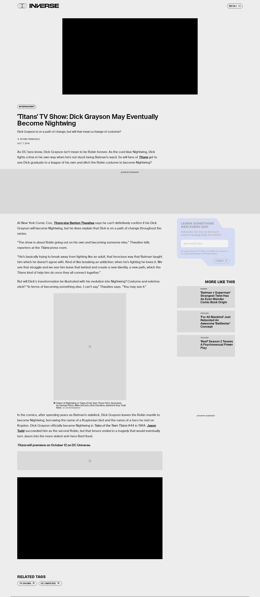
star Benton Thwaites (74, 223)
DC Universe (48, 583)
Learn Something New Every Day (197, 226)
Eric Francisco (31, 139)
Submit (219, 263)
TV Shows (25, 583)
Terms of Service (192, 255)
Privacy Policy (210, 255)
